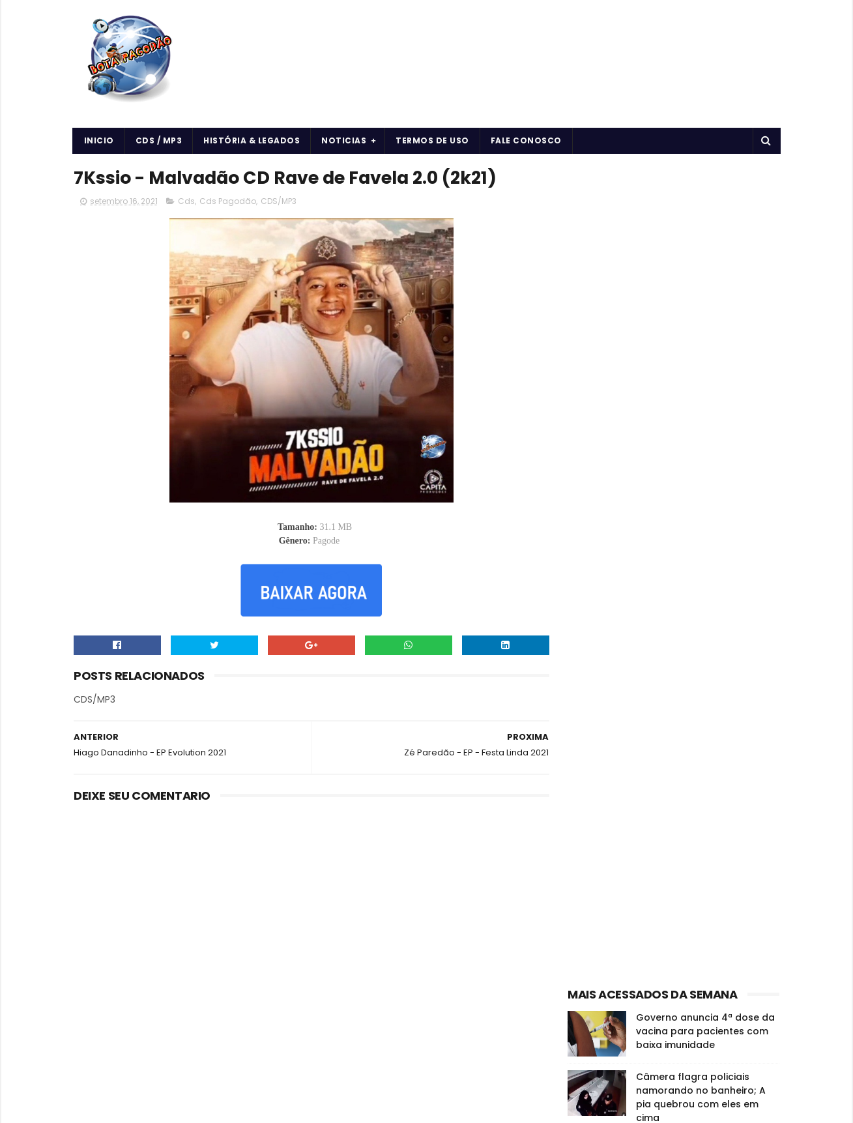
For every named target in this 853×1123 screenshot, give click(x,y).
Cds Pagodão (227, 201)
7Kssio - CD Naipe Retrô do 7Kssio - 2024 (700, 576)
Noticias (344, 140)
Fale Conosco (526, 140)
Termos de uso (433, 140)
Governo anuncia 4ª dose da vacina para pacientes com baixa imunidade (705, 387)
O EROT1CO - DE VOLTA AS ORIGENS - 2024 (697, 635)
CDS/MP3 (278, 201)
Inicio (99, 140)
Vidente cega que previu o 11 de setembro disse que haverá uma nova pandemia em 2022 (704, 522)
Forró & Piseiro (601, 764)
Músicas (747, 764)
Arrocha (589, 718)
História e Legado (680, 764)
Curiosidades (671, 741)
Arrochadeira (646, 718)
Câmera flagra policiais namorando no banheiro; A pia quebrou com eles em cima (701, 453)
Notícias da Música (611, 787)
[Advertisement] (673, 245)
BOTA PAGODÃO (183, 1106)
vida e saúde (691, 787)
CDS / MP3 (159, 140)
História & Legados (252, 140)
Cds (186, 201)
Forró (724, 741)
